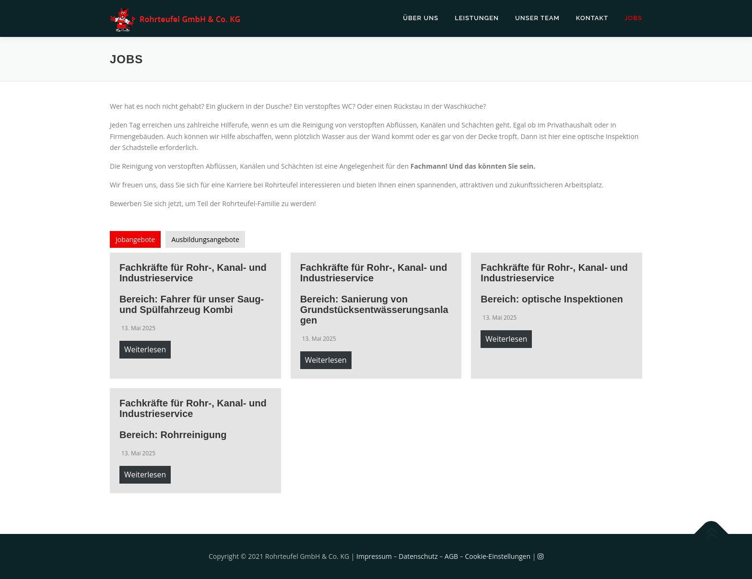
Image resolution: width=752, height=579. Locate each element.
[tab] (135, 239)
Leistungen (477, 18)
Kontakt (592, 18)
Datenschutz (418, 556)
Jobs (633, 18)
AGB (451, 556)
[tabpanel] (376, 373)
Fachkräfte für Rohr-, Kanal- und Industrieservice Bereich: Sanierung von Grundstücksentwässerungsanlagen (374, 293)
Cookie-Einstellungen (497, 556)
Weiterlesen (145, 349)
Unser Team (537, 18)
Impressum (374, 556)
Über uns (420, 18)
